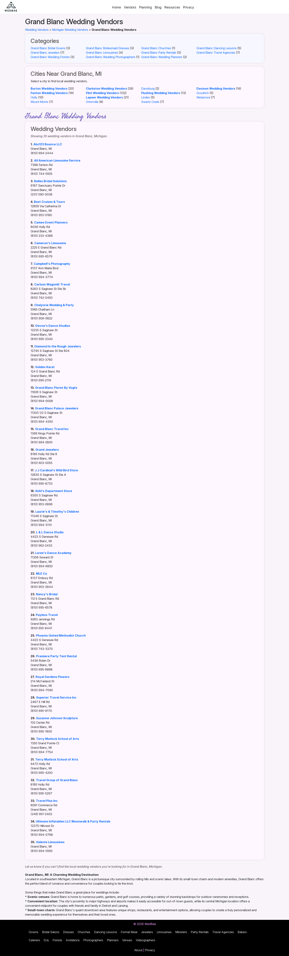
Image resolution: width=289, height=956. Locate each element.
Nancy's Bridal (47, 594)
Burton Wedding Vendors (49, 88)
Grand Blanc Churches (156, 48)
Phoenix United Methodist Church (61, 635)
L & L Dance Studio (50, 532)
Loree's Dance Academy (53, 553)
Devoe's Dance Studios (52, 326)
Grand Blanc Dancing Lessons (216, 48)
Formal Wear (129, 932)
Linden (145, 97)
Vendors (130, 7)
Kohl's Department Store (53, 491)
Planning (145, 7)
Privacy (188, 7)
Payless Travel (47, 615)
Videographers (145, 940)
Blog (158, 7)
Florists (57, 940)
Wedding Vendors (36, 30)
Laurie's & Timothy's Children (57, 511)
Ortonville (92, 102)
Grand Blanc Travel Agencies (215, 52)
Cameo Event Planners (51, 222)
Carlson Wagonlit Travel (52, 284)
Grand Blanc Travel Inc (52, 429)
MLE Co (41, 573)
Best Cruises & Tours (49, 202)
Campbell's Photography (52, 264)
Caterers (34, 940)
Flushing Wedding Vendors (160, 93)
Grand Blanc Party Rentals (158, 52)
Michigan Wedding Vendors (70, 30)
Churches (84, 932)
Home (116, 7)
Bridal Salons (50, 932)
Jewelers (147, 932)
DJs (46, 940)
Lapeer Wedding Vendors (104, 97)
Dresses (68, 932)
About (138, 950)
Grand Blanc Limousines (102, 52)
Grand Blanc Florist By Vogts (56, 387)
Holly (34, 97)
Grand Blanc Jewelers (45, 52)
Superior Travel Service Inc (56, 697)
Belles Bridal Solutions (50, 181)
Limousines (164, 932)
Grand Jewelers (47, 449)
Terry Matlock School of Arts (57, 739)
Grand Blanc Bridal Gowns (48, 48)
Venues (127, 940)
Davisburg (148, 88)
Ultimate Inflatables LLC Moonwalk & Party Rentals (73, 821)
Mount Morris (39, 102)
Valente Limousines (50, 842)
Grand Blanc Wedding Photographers (110, 57)
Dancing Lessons (105, 932)
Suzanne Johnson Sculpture (57, 718)
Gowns (33, 932)
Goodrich (202, 93)
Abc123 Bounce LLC (47, 144)
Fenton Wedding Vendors (49, 93)
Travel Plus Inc (47, 801)
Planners (113, 940)
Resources (172, 7)
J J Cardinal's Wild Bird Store (56, 470)
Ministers (181, 932)
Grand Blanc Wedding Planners (161, 57)
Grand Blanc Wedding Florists (50, 57)
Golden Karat (45, 367)
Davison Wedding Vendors (215, 88)
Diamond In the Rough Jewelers (57, 346)
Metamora (203, 97)
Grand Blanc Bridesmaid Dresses (107, 48)
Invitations (73, 940)
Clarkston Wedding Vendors (106, 88)
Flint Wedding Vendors (102, 93)
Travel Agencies (223, 932)
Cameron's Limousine (50, 243)
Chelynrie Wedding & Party (54, 305)
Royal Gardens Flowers (52, 677)
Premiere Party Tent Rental (56, 656)
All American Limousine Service (57, 160)
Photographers (93, 940)
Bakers (242, 932)
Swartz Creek (150, 102)
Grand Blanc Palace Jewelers (56, 408)
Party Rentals (200, 932)
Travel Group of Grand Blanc (57, 780)
